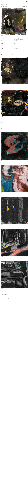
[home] (6, 1)
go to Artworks (24, 6)
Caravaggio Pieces (16, 48)
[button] (26, 1)
